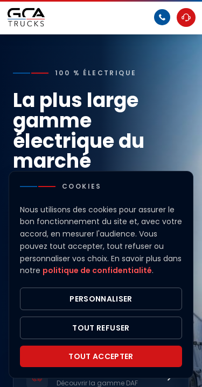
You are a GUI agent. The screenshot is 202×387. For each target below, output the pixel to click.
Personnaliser (101, 298)
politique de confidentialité (97, 270)
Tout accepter (101, 356)
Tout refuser (100, 327)
